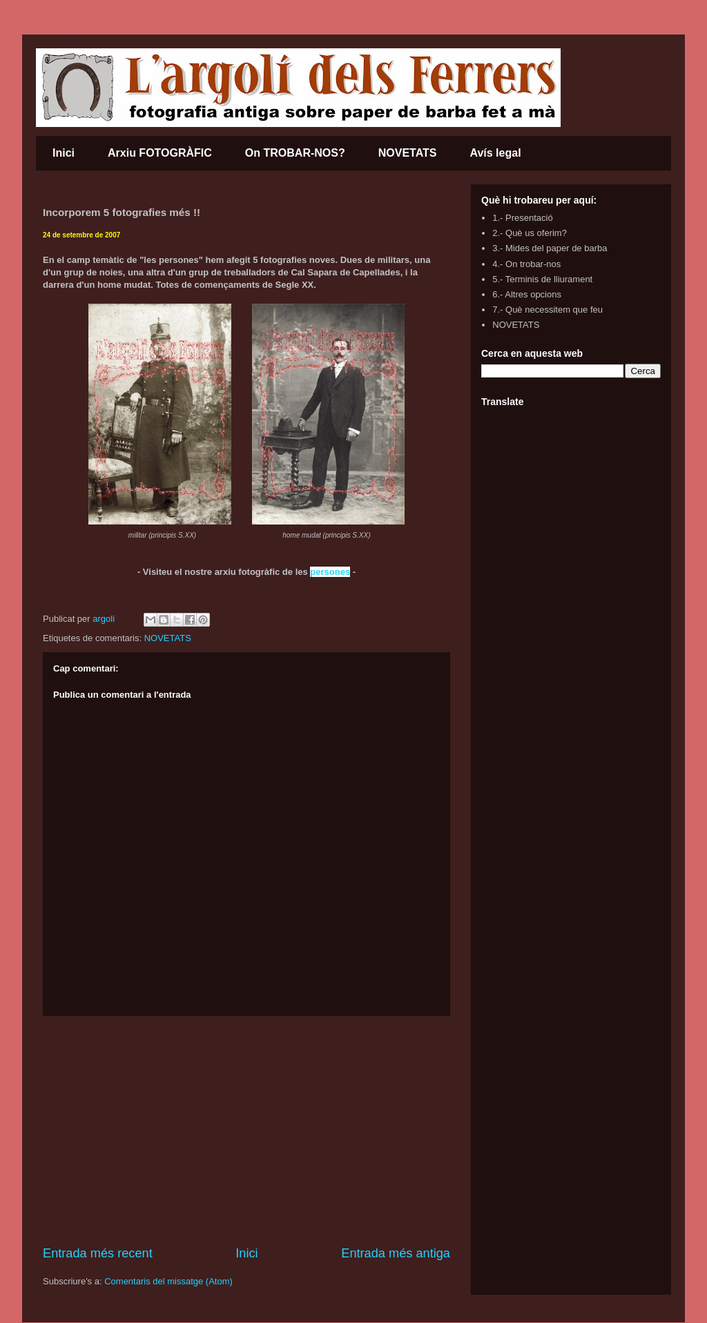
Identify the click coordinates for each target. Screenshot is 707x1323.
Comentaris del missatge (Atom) (168, 1281)
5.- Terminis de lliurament (542, 279)
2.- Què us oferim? (529, 233)
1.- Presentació (522, 218)
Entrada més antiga (395, 1253)
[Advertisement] (246, 1130)
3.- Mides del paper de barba (549, 248)
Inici (63, 153)
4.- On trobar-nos (526, 264)
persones (330, 572)
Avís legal (495, 153)
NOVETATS (407, 153)
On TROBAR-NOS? (295, 153)
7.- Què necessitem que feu (547, 309)
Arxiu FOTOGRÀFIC (160, 153)
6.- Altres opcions (526, 294)
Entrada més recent (98, 1253)
